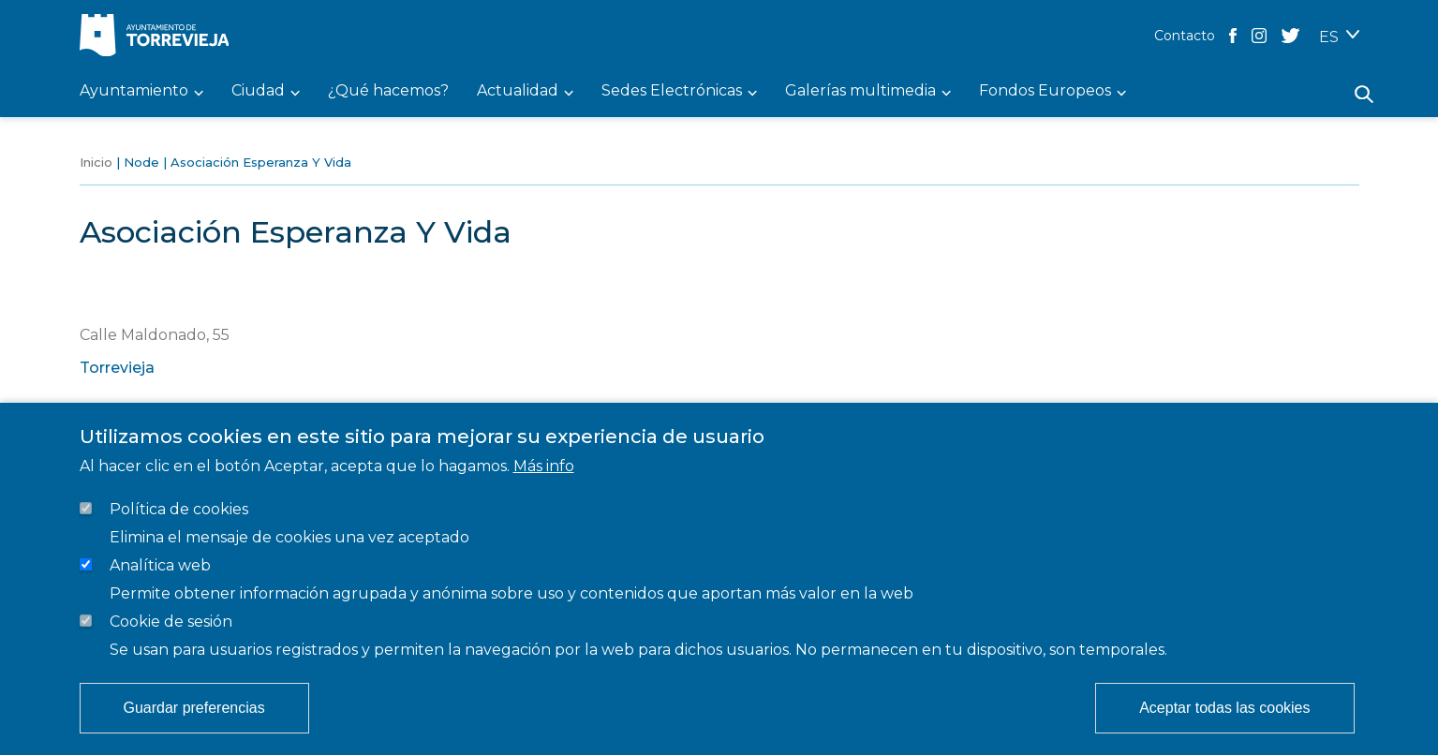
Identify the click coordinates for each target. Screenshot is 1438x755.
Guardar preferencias (194, 708)
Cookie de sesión (171, 621)
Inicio (96, 162)
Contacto (1184, 35)
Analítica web (160, 565)
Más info (543, 466)
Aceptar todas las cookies (1224, 708)
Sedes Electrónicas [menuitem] (671, 91)
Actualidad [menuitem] (517, 91)
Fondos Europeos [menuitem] (1045, 91)
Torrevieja (117, 368)
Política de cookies (179, 509)
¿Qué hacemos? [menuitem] (388, 91)
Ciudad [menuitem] (258, 91)
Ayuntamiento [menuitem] (134, 91)
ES (1329, 37)
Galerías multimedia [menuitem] (860, 91)
